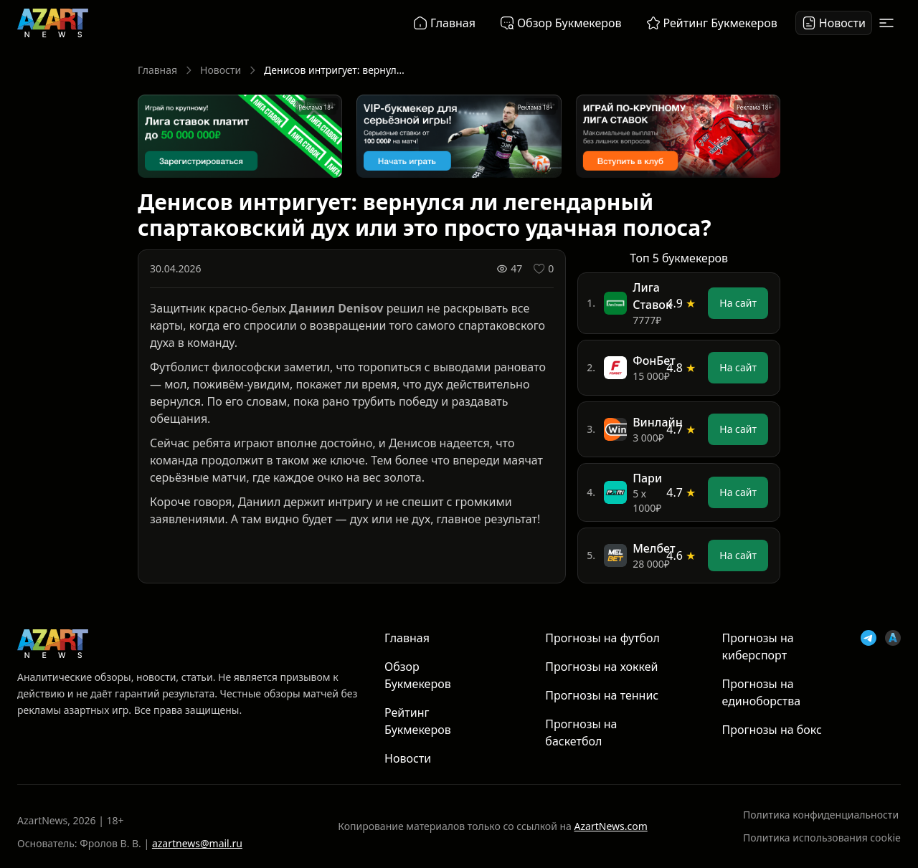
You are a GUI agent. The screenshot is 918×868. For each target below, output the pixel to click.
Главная (157, 70)
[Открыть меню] (886, 23)
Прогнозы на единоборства (761, 692)
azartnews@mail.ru (197, 843)
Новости (220, 70)
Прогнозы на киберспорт (758, 646)
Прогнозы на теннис (601, 695)
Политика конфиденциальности (821, 814)
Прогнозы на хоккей (601, 666)
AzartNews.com (611, 826)
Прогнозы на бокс (772, 730)
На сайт (738, 303)
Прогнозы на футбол (602, 638)
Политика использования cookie (822, 837)
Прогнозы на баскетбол (581, 732)
